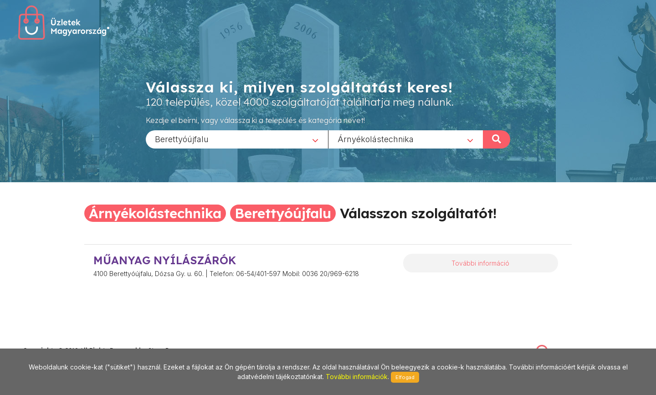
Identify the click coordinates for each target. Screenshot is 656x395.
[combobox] (237, 139)
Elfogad (405, 377)
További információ (480, 263)
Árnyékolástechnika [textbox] (376, 139)
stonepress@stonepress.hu (59, 340)
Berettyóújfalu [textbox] (182, 139)
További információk (357, 376)
